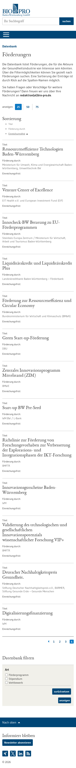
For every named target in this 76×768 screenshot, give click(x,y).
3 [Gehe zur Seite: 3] (65, 641)
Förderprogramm (19, 675)
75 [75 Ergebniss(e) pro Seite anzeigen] (38, 107)
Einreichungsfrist (16, 133)
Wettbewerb (16, 682)
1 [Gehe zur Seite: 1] (54, 641)
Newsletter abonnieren (17, 742)
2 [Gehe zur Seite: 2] (59, 641)
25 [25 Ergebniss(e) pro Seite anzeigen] (19, 107)
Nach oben (9, 722)
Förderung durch (16, 128)
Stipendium (15, 679)
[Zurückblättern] (48, 642)
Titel (10, 124)
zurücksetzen (61, 691)
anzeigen (64, 700)
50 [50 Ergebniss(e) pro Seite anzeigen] (28, 107)
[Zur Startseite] (17, 10)
